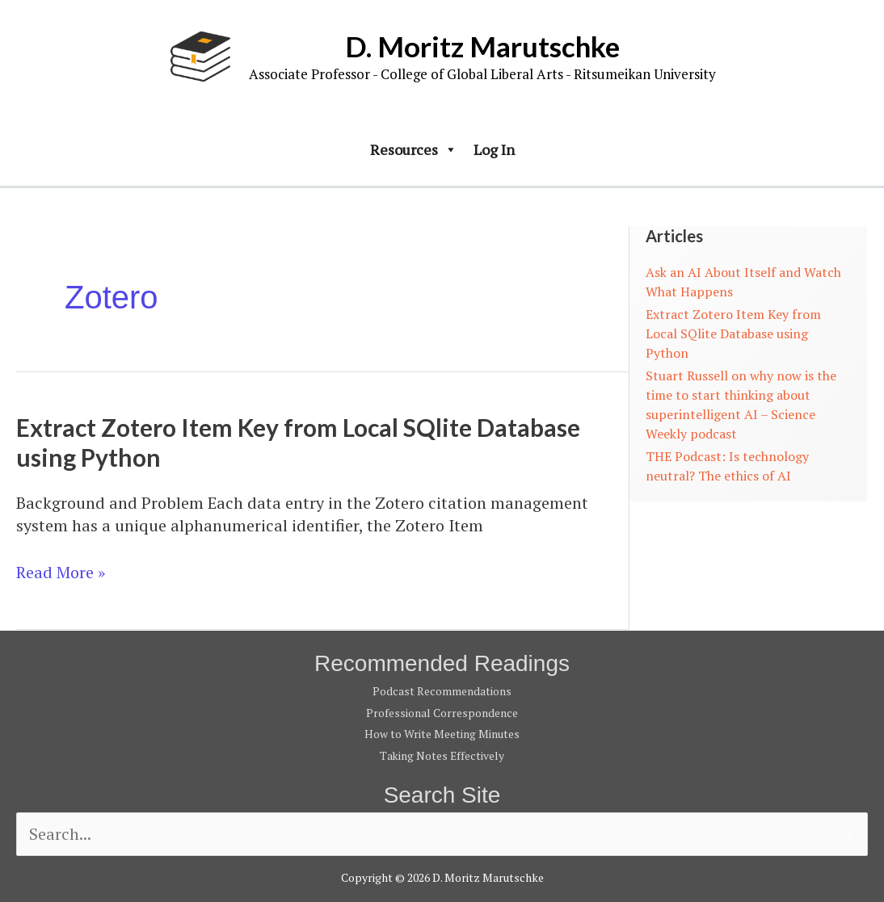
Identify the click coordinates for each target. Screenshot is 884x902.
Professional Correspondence (442, 712)
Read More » (60, 572)
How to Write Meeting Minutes (442, 732)
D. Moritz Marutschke (482, 46)
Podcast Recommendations (442, 691)
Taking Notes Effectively (442, 753)
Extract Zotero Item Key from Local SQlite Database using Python (733, 333)
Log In (494, 149)
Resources (413, 149)
